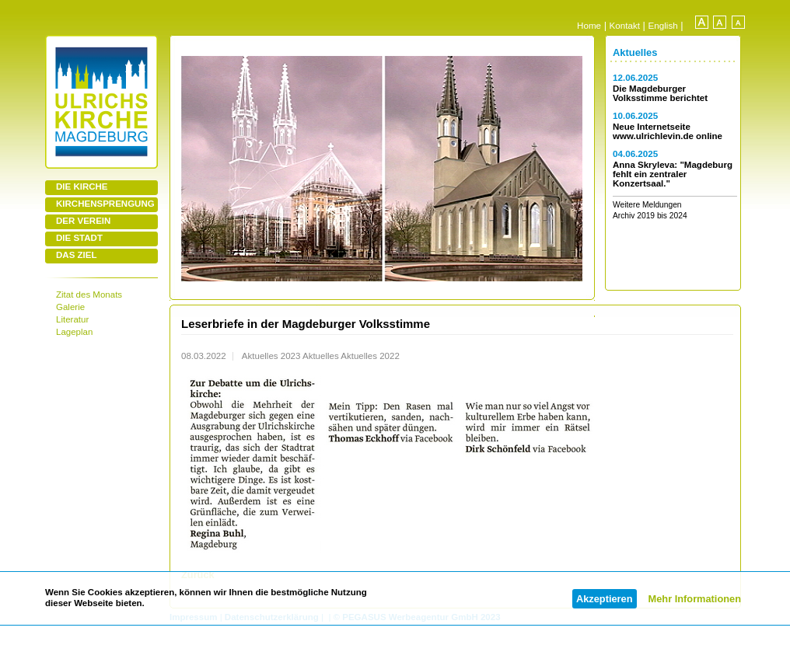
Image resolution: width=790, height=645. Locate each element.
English (663, 25)
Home (589, 25)
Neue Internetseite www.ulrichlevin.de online (667, 131)
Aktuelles (635, 52)
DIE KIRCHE (82, 186)
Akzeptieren (604, 599)
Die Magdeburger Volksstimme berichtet (660, 93)
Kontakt (625, 25)
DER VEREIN (83, 220)
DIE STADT (79, 237)
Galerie (70, 307)
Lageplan (74, 331)
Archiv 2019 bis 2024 (650, 215)
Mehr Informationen (694, 599)
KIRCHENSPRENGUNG (105, 203)
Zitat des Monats (89, 294)
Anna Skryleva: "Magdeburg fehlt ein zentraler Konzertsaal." (672, 174)
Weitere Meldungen (647, 204)
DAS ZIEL (76, 255)
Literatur (72, 319)
